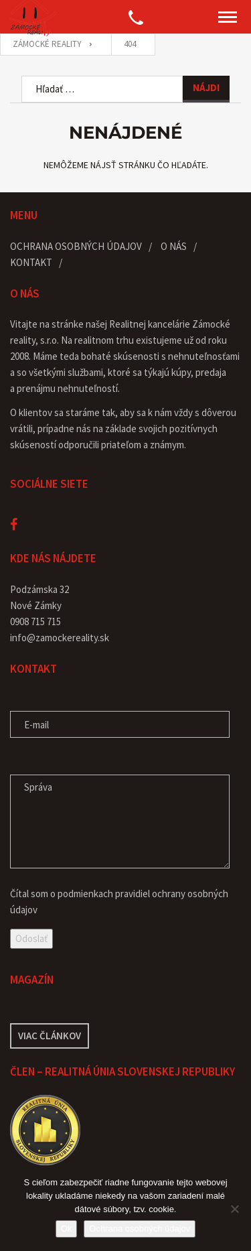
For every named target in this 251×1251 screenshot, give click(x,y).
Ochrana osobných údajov (76, 246)
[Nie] (234, 1208)
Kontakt (31, 262)
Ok (66, 1229)
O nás (174, 246)
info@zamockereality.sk (59, 637)
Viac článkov (49, 1035)
